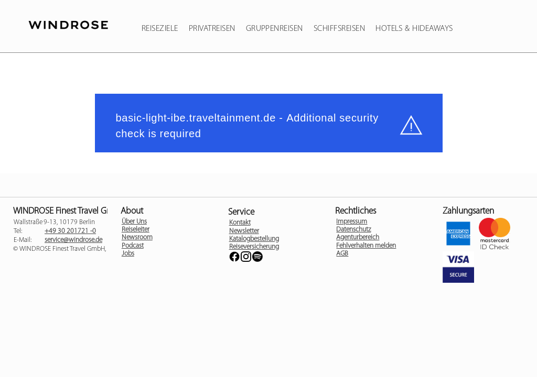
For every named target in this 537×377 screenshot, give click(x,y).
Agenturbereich (357, 237)
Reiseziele (160, 29)
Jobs (128, 253)
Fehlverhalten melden (366, 245)
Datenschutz (353, 229)
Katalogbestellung (254, 239)
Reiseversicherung (254, 246)
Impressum (351, 221)
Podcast (133, 245)
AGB (342, 253)
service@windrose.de (73, 240)
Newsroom (137, 237)
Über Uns (134, 221)
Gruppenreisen (274, 29)
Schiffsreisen (339, 29)
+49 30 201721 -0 (70, 231)
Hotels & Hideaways (414, 29)
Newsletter (244, 231)
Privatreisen (212, 29)
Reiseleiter (135, 229)
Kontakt (240, 222)
